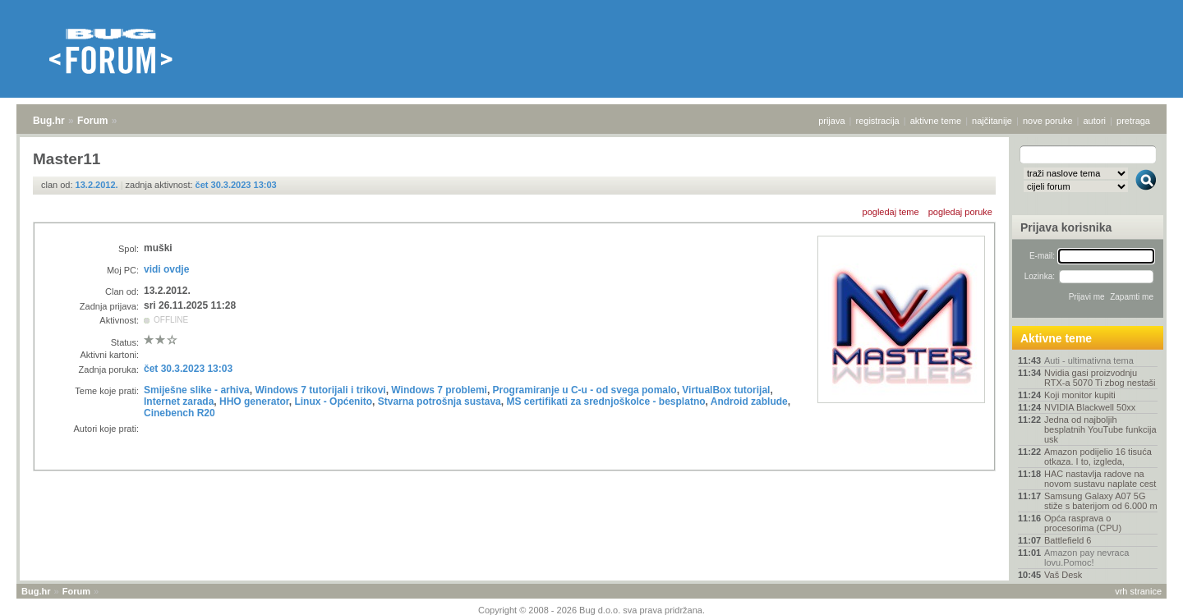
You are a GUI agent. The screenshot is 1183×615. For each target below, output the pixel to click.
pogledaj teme (891, 212)
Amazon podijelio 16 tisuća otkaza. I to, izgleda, (1098, 456)
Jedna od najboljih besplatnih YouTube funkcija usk (1100, 429)
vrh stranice (1138, 591)
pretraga (1133, 121)
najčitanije (992, 121)
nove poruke (1048, 121)
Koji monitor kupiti (1080, 395)
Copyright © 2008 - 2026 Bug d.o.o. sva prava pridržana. (591, 610)
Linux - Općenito (333, 401)
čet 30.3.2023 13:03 (236, 185)
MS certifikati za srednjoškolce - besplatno (605, 401)
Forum (92, 120)
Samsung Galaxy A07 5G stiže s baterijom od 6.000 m (1101, 501)
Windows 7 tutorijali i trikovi (320, 390)
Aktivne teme (1056, 338)
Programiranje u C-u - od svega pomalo (585, 390)
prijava (831, 121)
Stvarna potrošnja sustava (439, 401)
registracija (878, 121)
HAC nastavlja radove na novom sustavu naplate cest (1100, 479)
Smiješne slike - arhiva (197, 390)
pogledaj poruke (960, 212)
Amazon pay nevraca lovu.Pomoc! (1086, 557)
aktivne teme (935, 121)
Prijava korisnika (1066, 227)
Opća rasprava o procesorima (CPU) (1082, 523)
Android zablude (749, 401)
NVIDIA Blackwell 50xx (1089, 407)
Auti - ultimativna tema (1089, 360)
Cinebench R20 (179, 413)
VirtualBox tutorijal (726, 390)
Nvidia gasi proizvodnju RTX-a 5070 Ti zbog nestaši (1100, 378)
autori (1095, 121)
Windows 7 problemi (439, 390)
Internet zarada (179, 401)
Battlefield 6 (1067, 540)
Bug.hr (49, 120)
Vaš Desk (1063, 575)
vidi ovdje (166, 269)
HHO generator (254, 401)
